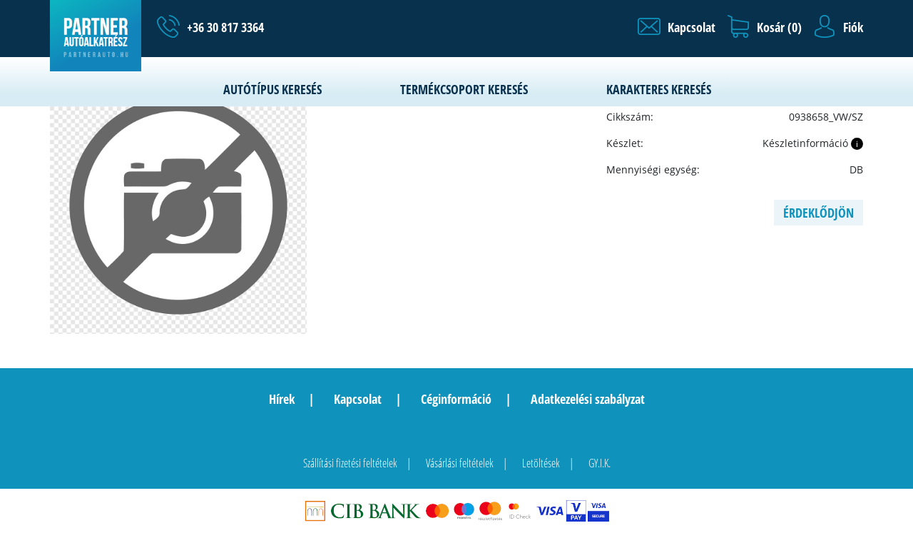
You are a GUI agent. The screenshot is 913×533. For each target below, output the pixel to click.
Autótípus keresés (272, 89)
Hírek (282, 398)
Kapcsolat (358, 398)
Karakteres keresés (658, 89)
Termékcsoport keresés (464, 89)
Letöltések (541, 463)
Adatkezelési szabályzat (588, 398)
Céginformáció (456, 398)
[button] (676, 27)
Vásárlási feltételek (460, 463)
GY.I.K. (599, 463)
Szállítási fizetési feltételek (350, 463)
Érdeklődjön (818, 212)
